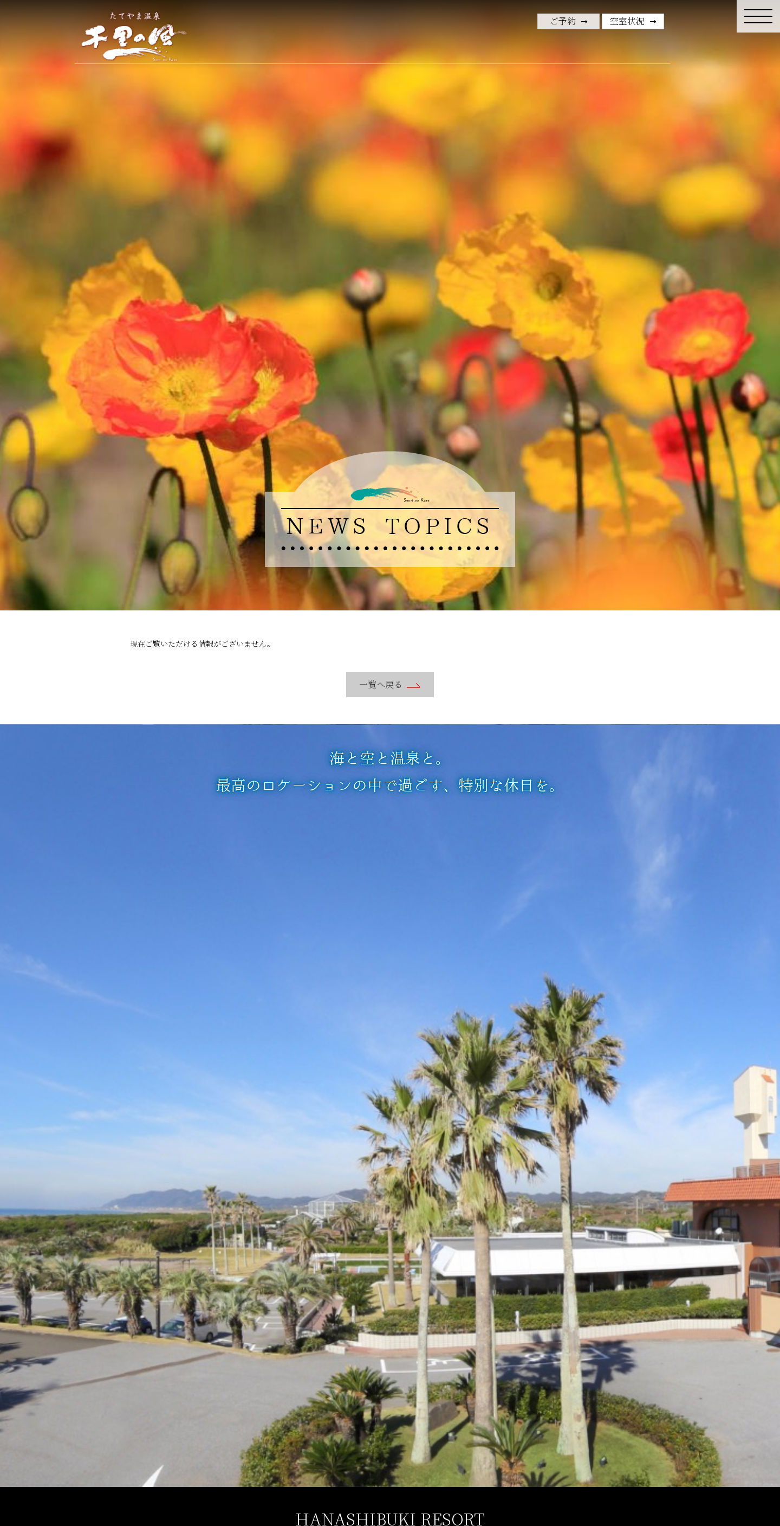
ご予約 (563, 21)
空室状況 (627, 21)
